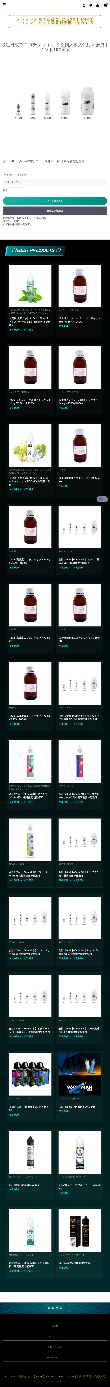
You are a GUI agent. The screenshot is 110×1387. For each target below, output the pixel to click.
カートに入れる (55, 201)
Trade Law (55, 1347)
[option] (55, 102)
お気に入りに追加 (55, 211)
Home (55, 1326)
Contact (55, 1337)
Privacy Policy (55, 1357)
